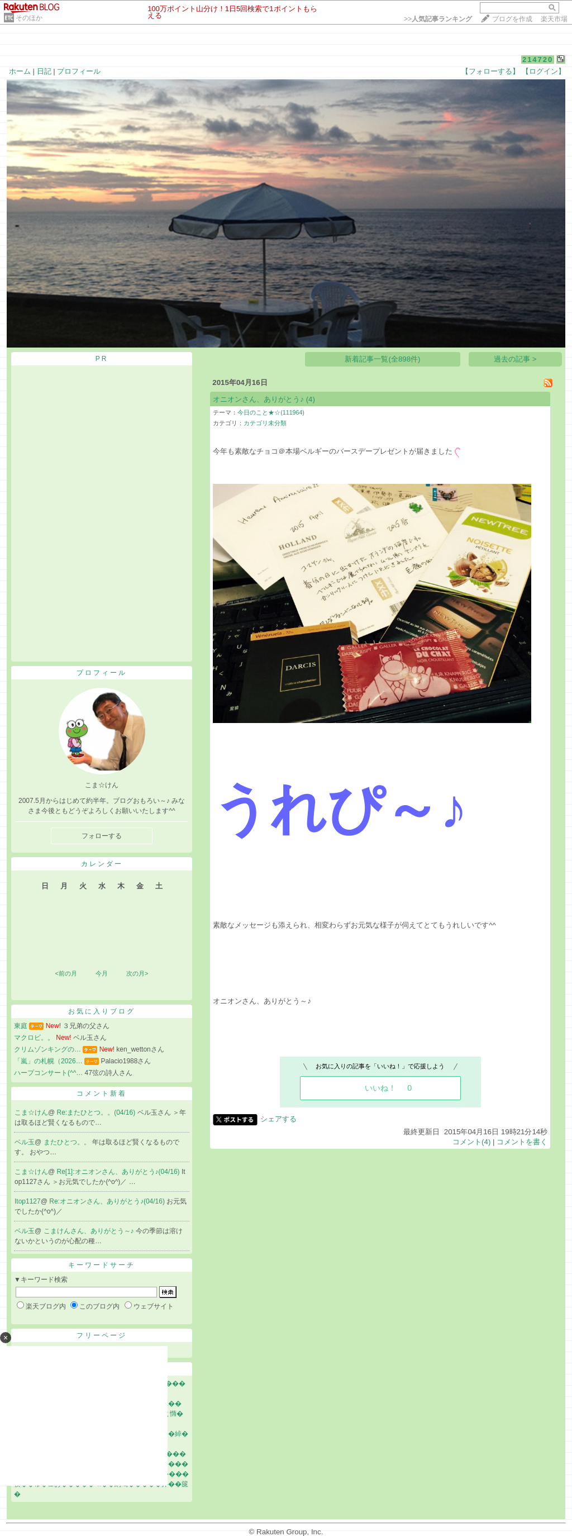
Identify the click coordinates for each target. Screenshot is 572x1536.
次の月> (137, 973)
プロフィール (79, 71)
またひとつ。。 (68, 1142)
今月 (102, 973)
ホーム (20, 71)
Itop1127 (28, 1201)
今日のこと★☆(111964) (270, 412)
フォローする (102, 836)
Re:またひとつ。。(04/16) (97, 1112)
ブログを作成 (512, 19)
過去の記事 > (515, 359)
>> (438, 19)
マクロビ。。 (34, 1038)
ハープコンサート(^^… (48, 1073)
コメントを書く (522, 1142)
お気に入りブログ (101, 1011)
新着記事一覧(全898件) (382, 359)
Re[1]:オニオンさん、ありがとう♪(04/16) (119, 1172)
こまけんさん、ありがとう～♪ (90, 1231)
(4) (310, 399)
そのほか (29, 18)
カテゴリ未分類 (265, 423)
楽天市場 (554, 19)
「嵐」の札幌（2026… (48, 1061)
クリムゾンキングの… (47, 1049)
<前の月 (66, 973)
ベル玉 (25, 1142)
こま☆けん (31, 1112)
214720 (537, 59)
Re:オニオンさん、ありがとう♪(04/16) (107, 1201)
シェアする (278, 1119)
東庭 (20, 1026)
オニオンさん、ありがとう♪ (258, 399)
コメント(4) (471, 1142)
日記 (44, 71)
